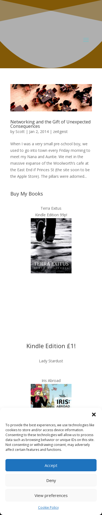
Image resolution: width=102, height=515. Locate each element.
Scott (20, 131)
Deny (51, 480)
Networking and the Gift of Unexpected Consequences (50, 124)
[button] (94, 414)
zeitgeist (60, 131)
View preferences (51, 495)
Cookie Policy (48, 507)
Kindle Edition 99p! (51, 214)
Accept (51, 465)
